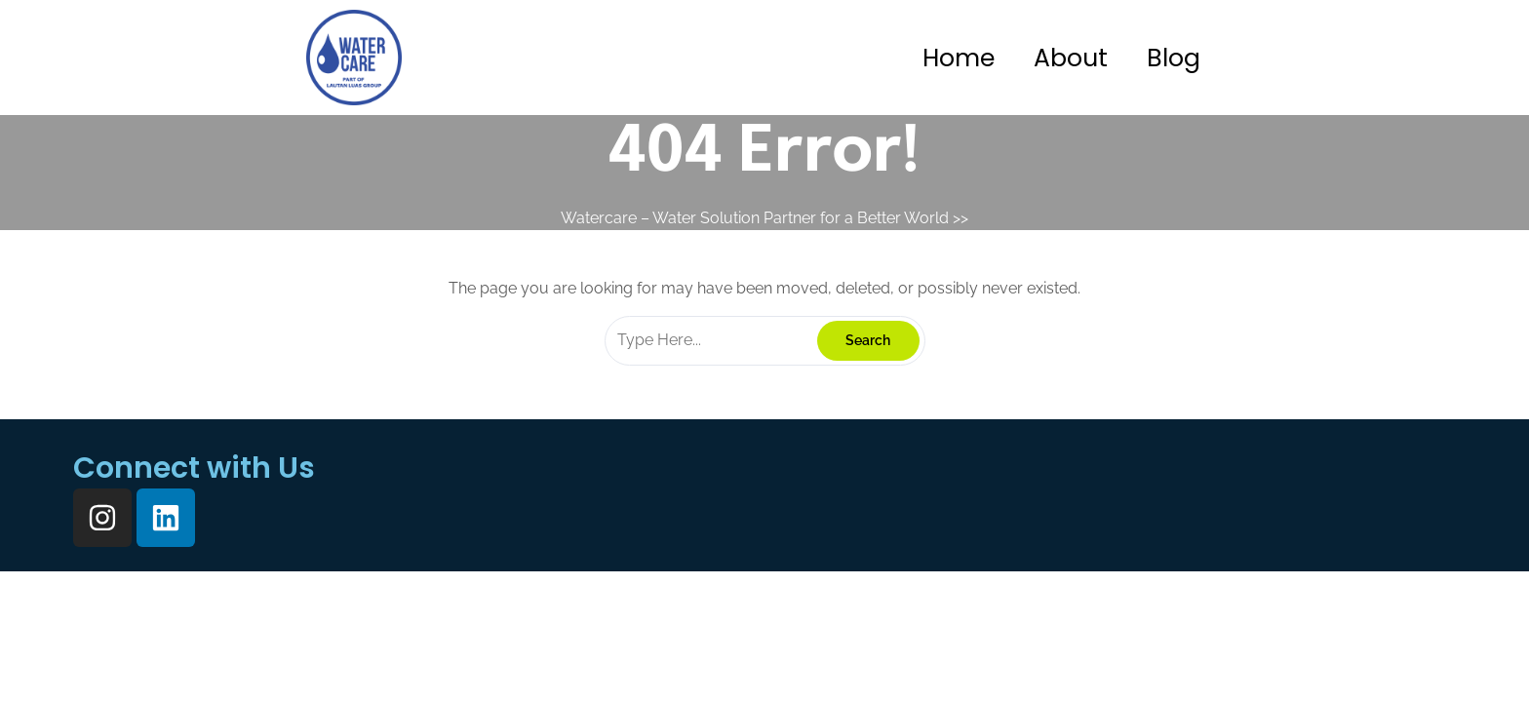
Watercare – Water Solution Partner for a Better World (755, 218)
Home (958, 58)
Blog (1173, 58)
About (1071, 58)
